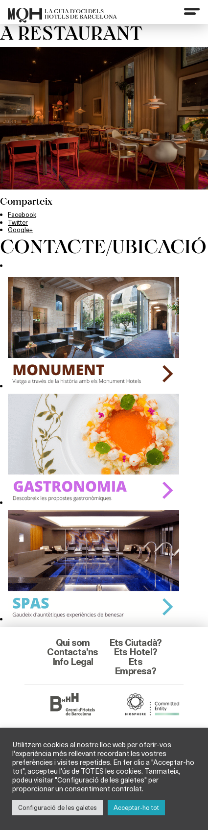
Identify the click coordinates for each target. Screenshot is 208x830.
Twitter (18, 222)
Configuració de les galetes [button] (57, 807)
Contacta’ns (72, 652)
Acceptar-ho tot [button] (136, 807)
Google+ (20, 229)
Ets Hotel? (135, 652)
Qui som (73, 642)
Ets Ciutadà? (135, 642)
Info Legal (72, 661)
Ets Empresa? (135, 666)
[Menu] (192, 11)
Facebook (22, 214)
